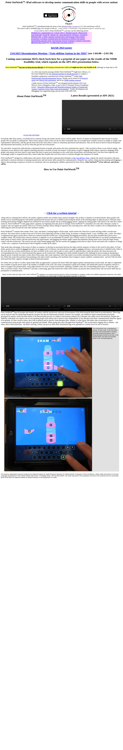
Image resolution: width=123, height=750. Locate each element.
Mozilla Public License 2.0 (71, 26)
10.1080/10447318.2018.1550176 (61, 43)
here (38, 28)
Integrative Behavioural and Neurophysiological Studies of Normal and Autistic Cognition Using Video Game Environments (59, 88)
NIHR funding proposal (72, 80)
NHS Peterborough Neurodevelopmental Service (57, 77)
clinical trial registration (47, 80)
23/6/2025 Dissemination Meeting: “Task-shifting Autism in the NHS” (48, 53)
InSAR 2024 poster (61, 47)
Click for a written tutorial (61, 213)
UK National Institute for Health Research (64, 74)
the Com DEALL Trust (81, 158)
